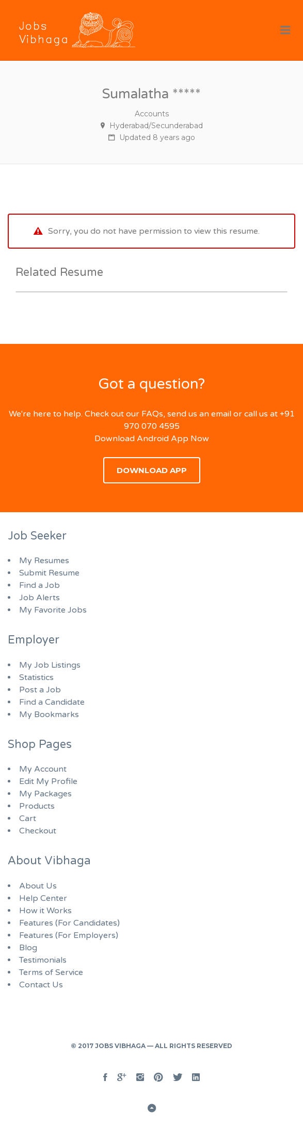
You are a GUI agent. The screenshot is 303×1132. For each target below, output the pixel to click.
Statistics (36, 677)
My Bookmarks (49, 714)
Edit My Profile (48, 781)
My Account (43, 769)
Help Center (43, 898)
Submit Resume (49, 573)
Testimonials (43, 960)
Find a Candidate (52, 702)
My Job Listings (50, 665)
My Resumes (44, 560)
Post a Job (40, 690)
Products (37, 806)
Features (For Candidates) (69, 923)
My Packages (45, 794)
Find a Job (39, 585)
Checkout (37, 831)
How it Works (45, 910)
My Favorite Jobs (53, 610)
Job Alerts (39, 598)
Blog (28, 948)
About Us (38, 886)
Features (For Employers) (68, 935)
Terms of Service (51, 972)
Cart (27, 818)
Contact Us (41, 985)
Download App (152, 470)
